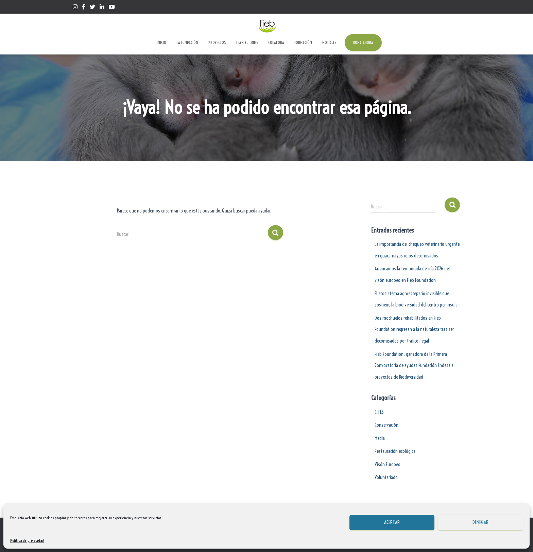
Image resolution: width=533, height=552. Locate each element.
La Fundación (187, 42)
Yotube (112, 8)
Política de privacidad (27, 540)
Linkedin (102, 8)
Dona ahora (363, 42)
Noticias (329, 42)
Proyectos (217, 42)
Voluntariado (386, 477)
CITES (379, 412)
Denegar (480, 522)
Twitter (92, 8)
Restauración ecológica (395, 451)
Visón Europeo (387, 464)
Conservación (386, 425)
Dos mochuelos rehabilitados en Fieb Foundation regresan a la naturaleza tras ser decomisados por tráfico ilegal (414, 329)
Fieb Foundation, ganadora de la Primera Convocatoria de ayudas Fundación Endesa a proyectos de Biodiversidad (414, 365)
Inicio (161, 42)
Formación (303, 42)
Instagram (75, 8)
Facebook (83, 8)
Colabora (276, 42)
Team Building (247, 42)
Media (380, 438)
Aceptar (392, 522)
